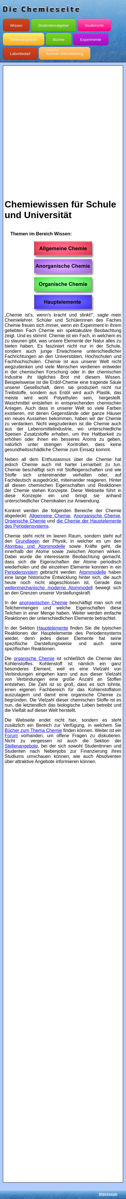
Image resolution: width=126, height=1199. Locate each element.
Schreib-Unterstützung (64, 52)
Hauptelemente (52, 628)
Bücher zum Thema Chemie (33, 730)
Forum (11, 735)
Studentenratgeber (53, 24)
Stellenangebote (23, 38)
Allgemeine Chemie (49, 515)
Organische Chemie (25, 521)
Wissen (16, 24)
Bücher (58, 38)
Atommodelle (92, 572)
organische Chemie (34, 658)
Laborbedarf (20, 52)
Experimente (90, 38)
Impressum (108, 1194)
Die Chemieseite (42, 8)
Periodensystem (21, 572)
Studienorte (94, 24)
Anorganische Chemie (97, 515)
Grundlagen (28, 541)
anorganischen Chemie (43, 602)
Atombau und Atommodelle (35, 546)
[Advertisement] (63, 130)
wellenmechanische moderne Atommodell (49, 587)
